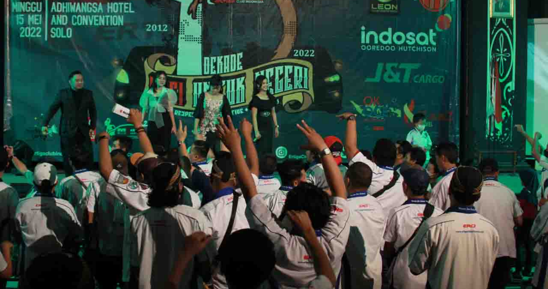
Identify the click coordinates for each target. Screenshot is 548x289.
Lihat (350, 83)
